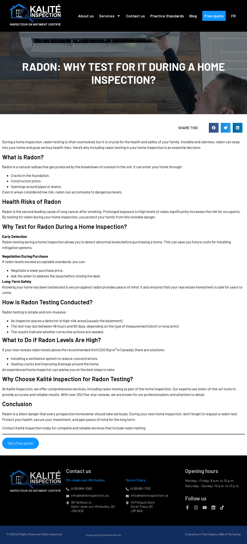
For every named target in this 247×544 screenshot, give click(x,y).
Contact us (135, 15)
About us (86, 15)
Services (110, 16)
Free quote (214, 15)
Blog (193, 15)
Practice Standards (167, 15)
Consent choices (112, 534)
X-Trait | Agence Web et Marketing (219, 534)
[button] (214, 128)
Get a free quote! (21, 443)
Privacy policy (93, 534)
